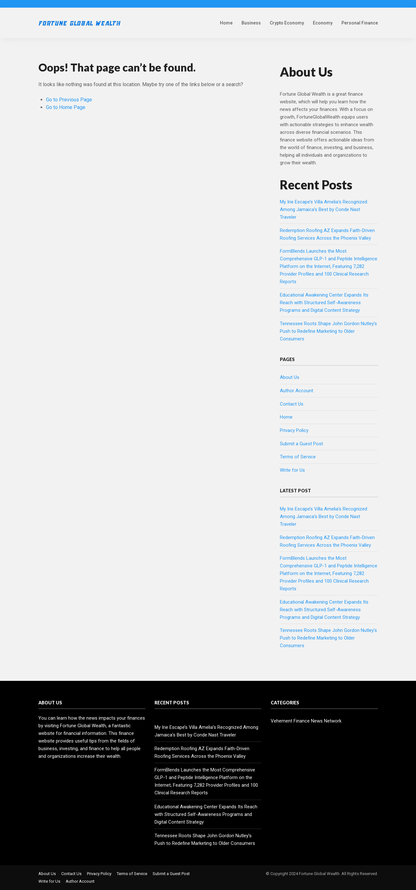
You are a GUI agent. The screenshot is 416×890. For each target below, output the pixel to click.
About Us (289, 377)
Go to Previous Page (69, 100)
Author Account (296, 391)
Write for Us (292, 470)
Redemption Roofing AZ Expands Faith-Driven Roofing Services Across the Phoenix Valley (202, 752)
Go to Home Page (65, 107)
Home (226, 22)
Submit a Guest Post (301, 444)
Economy (323, 22)
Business (251, 22)
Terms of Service (298, 457)
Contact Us (291, 404)
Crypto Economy (287, 22)
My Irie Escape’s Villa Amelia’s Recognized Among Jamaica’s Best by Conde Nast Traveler (323, 209)
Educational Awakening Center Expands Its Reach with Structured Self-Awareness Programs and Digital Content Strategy (324, 302)
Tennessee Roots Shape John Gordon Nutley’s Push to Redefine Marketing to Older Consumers (328, 331)
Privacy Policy (294, 430)
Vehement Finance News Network (306, 721)
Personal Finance (359, 22)
